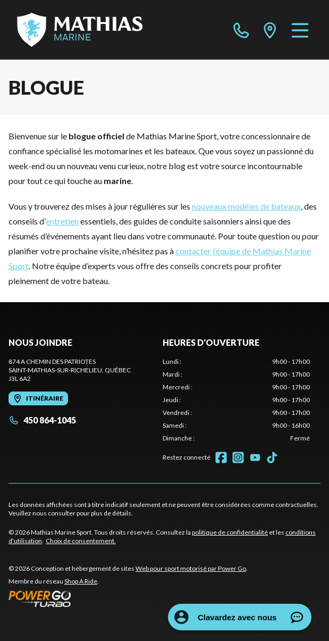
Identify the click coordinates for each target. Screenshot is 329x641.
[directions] (270, 29)
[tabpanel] (236, 400)
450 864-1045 (42, 420)
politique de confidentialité (230, 532)
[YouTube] (255, 457)
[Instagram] (238, 457)
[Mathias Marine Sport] (79, 30)
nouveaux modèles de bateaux (246, 206)
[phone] (241, 29)
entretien (62, 221)
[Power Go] (128, 598)
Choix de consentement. (81, 541)
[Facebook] (221, 457)
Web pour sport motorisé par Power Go (191, 568)
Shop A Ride (80, 581)
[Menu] (300, 29)
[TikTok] (272, 457)
